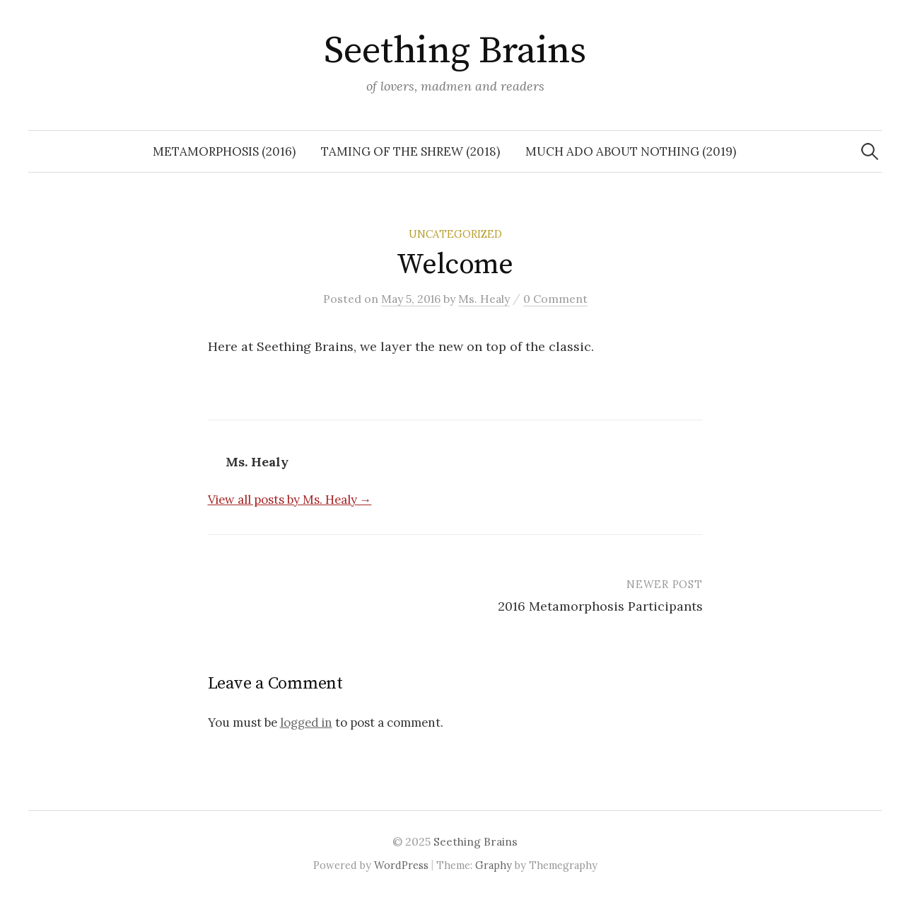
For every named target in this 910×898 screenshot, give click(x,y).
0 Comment (555, 299)
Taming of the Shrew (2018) (410, 151)
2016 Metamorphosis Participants (600, 606)
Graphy (493, 865)
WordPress (401, 865)
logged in (306, 722)
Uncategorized (455, 234)
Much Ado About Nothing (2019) (630, 151)
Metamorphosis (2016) (224, 151)
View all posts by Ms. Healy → (290, 499)
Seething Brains (455, 51)
